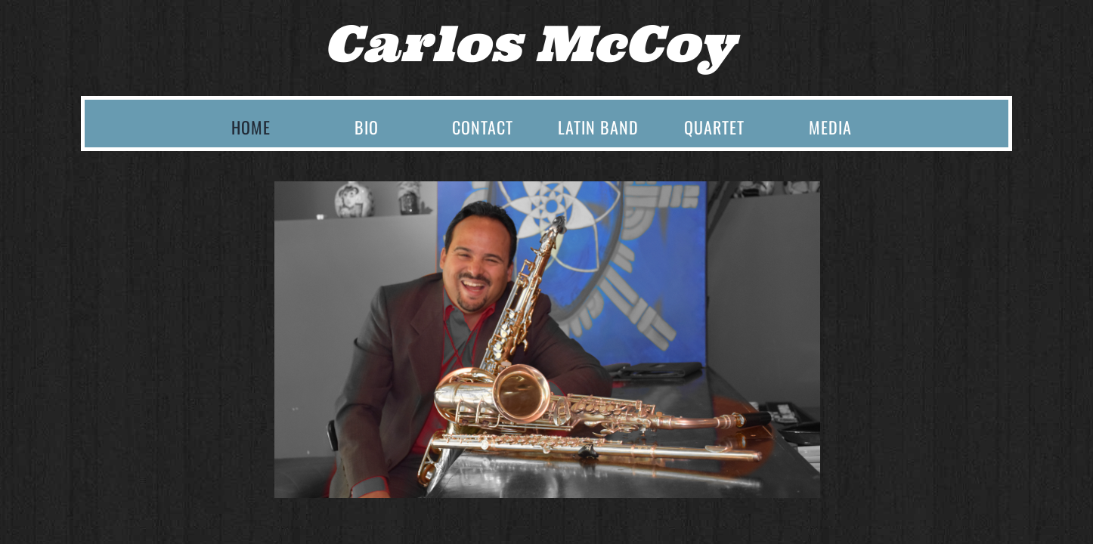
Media (830, 127)
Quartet (714, 127)
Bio (367, 127)
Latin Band (598, 127)
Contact (482, 127)
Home (251, 127)
